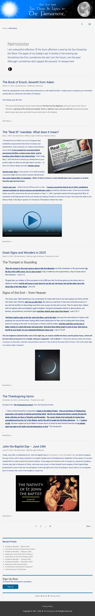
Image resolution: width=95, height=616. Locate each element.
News (53, 136)
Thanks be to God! (52, 256)
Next (89, 526)
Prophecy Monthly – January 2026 (18, 559)
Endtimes (31, 86)
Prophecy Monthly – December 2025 (19, 562)
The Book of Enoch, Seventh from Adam (28, 82)
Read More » (7, 121)
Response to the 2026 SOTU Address (19, 554)
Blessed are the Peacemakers (16, 564)
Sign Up (10, 587)
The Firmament (49, 611)
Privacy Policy (55, 596)
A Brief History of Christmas (15, 569)
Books (45, 596)
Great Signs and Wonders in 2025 (24, 252)
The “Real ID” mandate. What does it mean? (30, 132)
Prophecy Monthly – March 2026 (17, 546)
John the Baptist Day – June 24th (24, 446)
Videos (37, 596)
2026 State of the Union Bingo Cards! (19, 557)
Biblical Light (30, 136)
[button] (82, 24)
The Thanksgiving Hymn (18, 396)
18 (50, 526)
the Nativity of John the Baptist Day (61, 455)
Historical (39, 86)
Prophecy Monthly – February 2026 (18, 552)
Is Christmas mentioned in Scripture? (19, 567)
